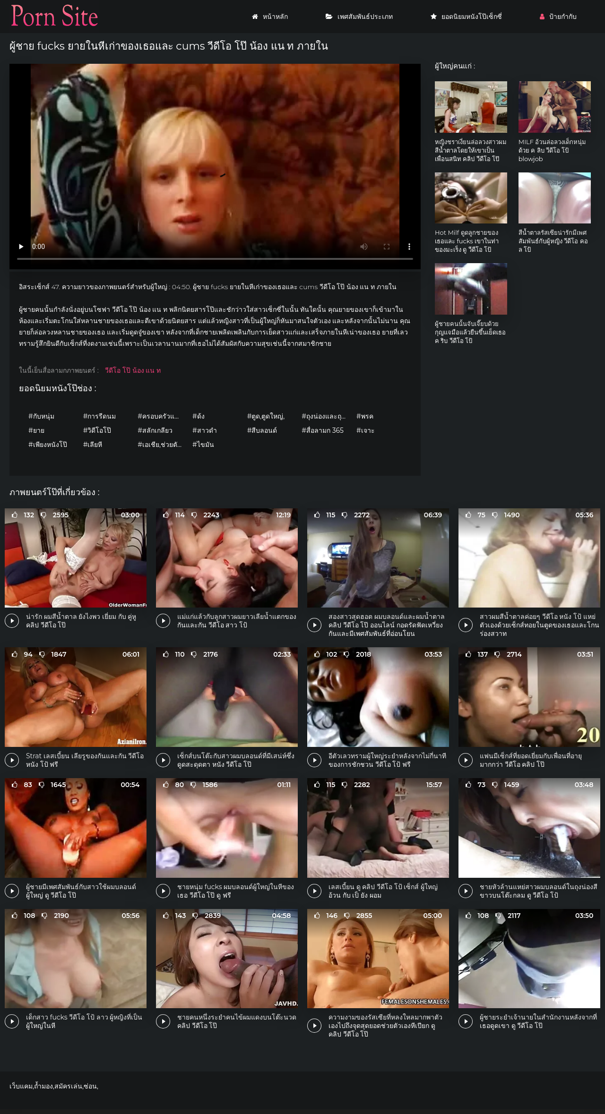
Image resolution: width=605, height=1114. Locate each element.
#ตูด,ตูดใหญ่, (266, 416)
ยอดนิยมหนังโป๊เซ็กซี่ (466, 16)
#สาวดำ (204, 430)
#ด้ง (198, 416)
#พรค (364, 416)
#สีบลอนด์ (262, 430)
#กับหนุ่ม (41, 416)
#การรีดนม (99, 416)
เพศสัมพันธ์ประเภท (359, 16)
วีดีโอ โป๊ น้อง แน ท (133, 370)
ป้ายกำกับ (558, 16)
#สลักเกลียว (155, 430)
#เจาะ (365, 430)
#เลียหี (93, 444)
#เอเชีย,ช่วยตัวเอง (163, 444)
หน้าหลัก (270, 16)
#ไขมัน (203, 444)
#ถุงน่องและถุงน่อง (327, 416)
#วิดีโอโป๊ (97, 430)
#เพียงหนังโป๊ (47, 444)
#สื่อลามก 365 (323, 430)
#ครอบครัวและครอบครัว (163, 416)
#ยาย (36, 430)
